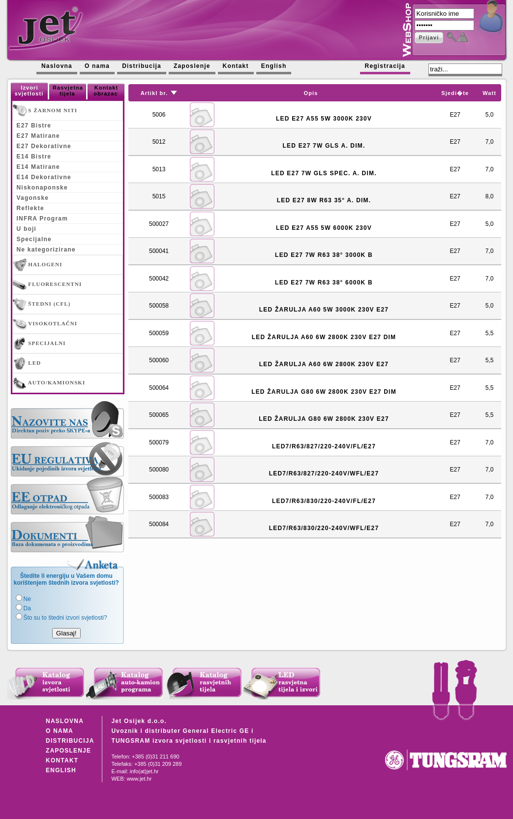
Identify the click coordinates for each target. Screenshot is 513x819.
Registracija (385, 66)
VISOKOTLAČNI (45, 323)
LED (27, 363)
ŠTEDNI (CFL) (42, 304)
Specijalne (34, 239)
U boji (27, 228)
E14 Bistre (34, 156)
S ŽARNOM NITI (45, 110)
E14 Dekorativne (44, 177)
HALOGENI (37, 264)
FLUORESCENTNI (47, 284)
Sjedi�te (455, 93)
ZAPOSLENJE (68, 750)
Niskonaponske (42, 187)
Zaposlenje (192, 66)
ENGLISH (61, 770)
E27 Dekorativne (44, 146)
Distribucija (141, 66)
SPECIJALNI (39, 343)
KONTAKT (62, 760)
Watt (489, 93)
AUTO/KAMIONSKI (49, 383)
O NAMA (59, 730)
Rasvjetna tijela (68, 90)
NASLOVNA (65, 721)
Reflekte (30, 208)
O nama (97, 66)
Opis (311, 93)
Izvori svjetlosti (29, 90)
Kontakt (236, 66)
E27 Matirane (38, 135)
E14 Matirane (38, 166)
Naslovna (56, 66)
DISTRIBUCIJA (70, 740)
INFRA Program (42, 218)
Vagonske (33, 197)
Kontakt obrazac (105, 90)
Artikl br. (154, 93)
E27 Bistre (34, 125)
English (274, 66)
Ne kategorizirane (46, 249)
